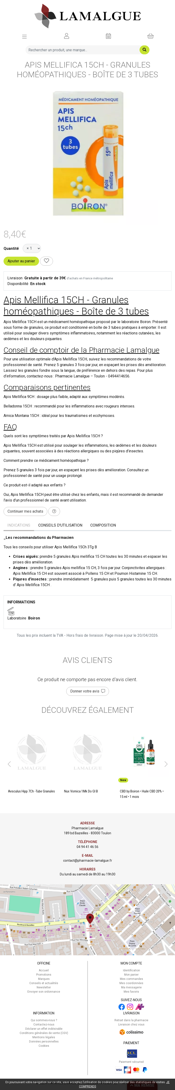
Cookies (44, 1045)
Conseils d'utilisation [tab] (60, 525)
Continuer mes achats (25, 511)
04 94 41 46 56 (87, 847)
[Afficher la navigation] (24, 36)
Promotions (43, 974)
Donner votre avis (87, 691)
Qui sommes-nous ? (44, 1020)
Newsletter (44, 987)
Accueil (44, 970)
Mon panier (131, 974)
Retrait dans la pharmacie (131, 1020)
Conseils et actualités (43, 983)
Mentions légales (43, 1037)
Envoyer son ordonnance (43, 991)
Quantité (11, 248)
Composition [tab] (103, 525)
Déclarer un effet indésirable (43, 1028)
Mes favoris (131, 991)
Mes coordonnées (131, 983)
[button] (9, 764)
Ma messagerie (131, 987)
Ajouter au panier (21, 261)
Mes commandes (131, 979)
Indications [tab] (18, 525)
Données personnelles (44, 1041)
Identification (131, 970)
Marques (44, 979)
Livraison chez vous (131, 1024)
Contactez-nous (43, 1024)
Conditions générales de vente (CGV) (44, 1033)
